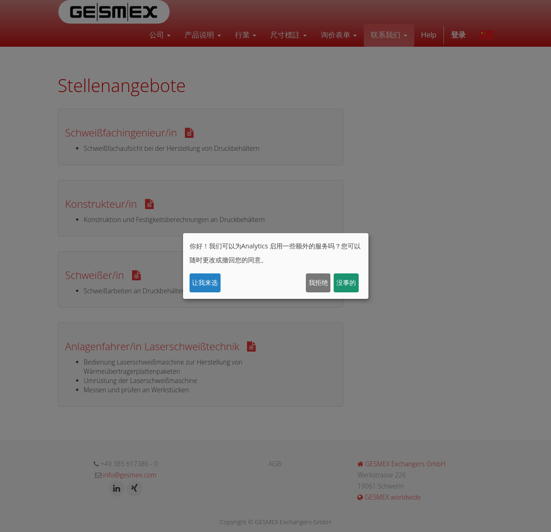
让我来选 (205, 282)
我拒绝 (318, 282)
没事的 (346, 282)
